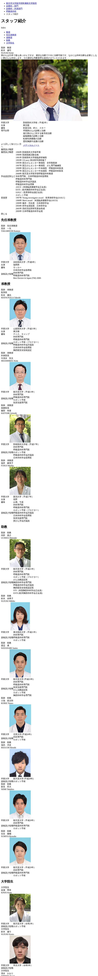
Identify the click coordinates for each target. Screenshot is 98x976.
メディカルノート (31, 145)
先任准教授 (11, 35)
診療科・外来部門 (14, 9)
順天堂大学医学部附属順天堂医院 (21, 3)
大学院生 (10, 43)
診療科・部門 (12, 6)
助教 (8, 40)
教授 (8, 32)
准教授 (9, 37)
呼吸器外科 (11, 11)
